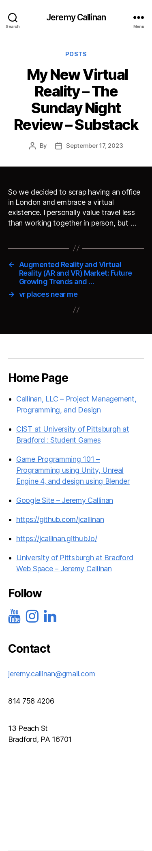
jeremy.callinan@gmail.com (51, 673)
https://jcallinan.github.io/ (56, 538)
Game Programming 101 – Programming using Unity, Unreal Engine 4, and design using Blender (73, 470)
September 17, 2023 (94, 145)
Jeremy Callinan (76, 17)
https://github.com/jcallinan (60, 519)
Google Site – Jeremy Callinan (64, 500)
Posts (76, 53)
